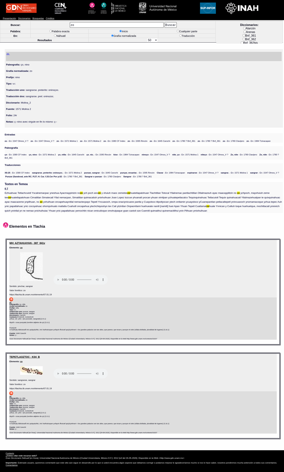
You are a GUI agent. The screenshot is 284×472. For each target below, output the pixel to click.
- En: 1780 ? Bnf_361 (183, 141)
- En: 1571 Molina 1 (67, 141)
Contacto (10, 453)
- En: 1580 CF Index (114, 141)
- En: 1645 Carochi (160, 141)
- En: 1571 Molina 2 (90, 141)
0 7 (6, 188)
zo (21, 247)
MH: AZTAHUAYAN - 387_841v (27, 243)
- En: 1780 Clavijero (233, 141)
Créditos (50, 18)
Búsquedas (38, 18)
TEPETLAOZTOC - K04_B (24, 356)
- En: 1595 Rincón (137, 141)
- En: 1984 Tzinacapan (259, 141)
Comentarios (12, 465)
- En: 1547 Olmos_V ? (16, 141)
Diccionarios (24, 18)
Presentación (9, 18)
